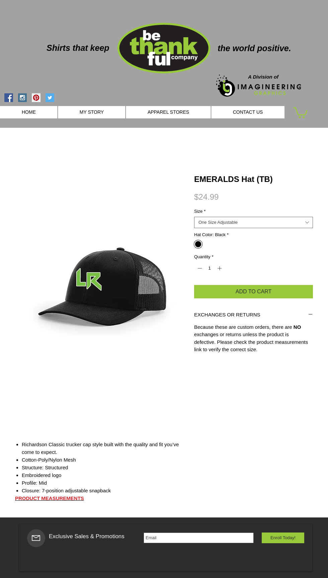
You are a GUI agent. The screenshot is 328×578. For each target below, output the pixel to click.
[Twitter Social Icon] (50, 97)
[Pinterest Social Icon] (36, 97)
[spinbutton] (209, 268)
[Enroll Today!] (283, 538)
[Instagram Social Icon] (22, 97)
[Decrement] (199, 268)
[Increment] (220, 268)
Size (200, 211)
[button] (300, 112)
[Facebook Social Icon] (8, 97)
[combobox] (253, 222)
